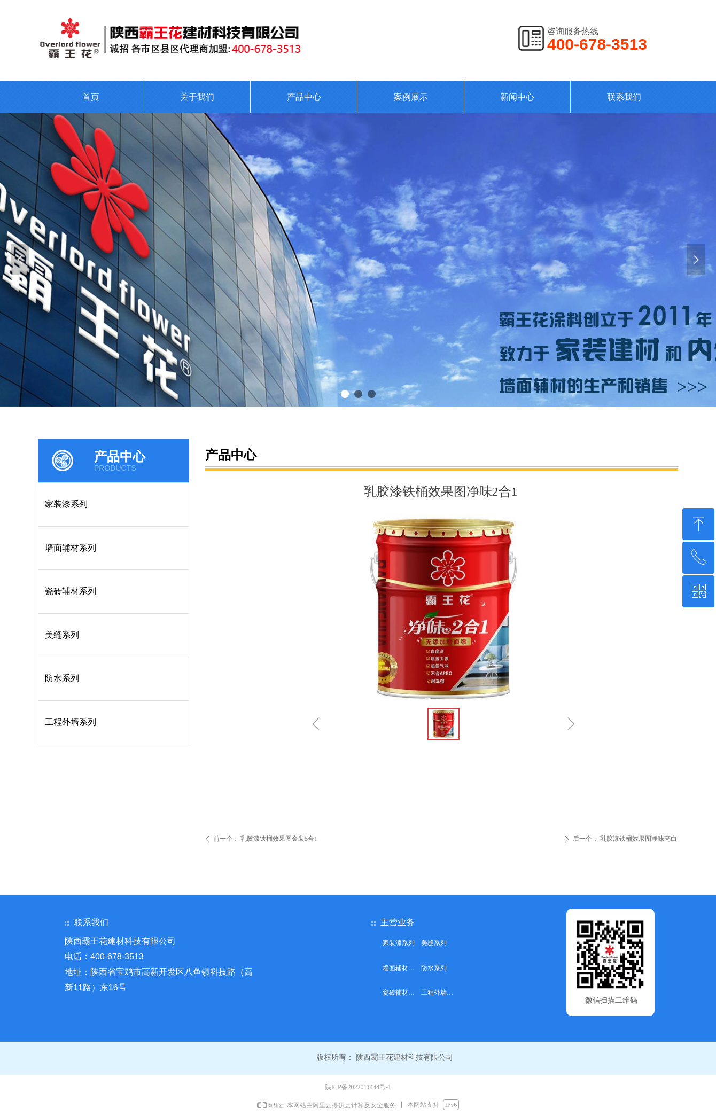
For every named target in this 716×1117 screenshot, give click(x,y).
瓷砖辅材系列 (70, 591)
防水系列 (62, 678)
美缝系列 (62, 634)
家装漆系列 (66, 504)
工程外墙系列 (70, 722)
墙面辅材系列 (70, 547)
